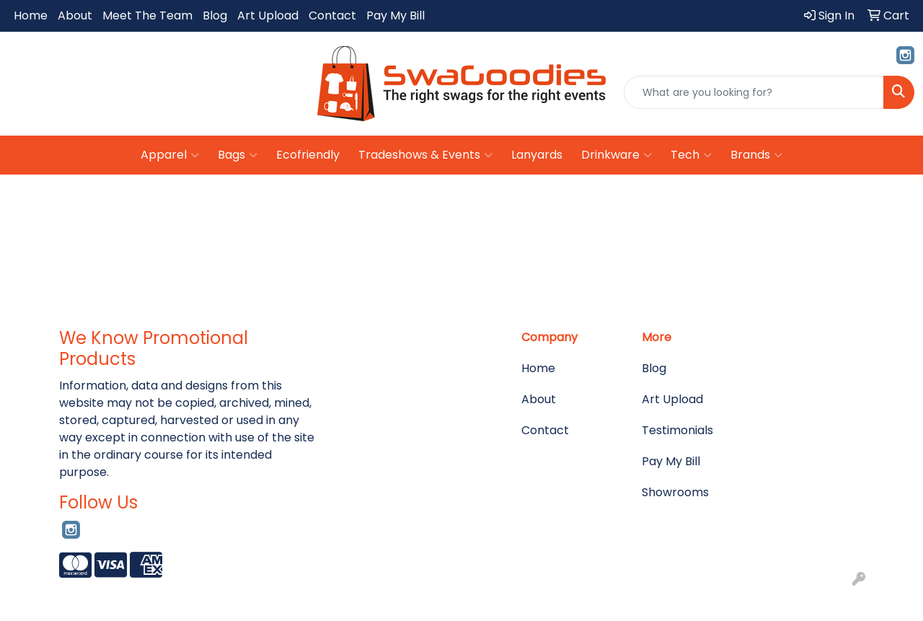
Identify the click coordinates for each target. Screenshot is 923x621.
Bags (237, 155)
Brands (756, 155)
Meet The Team (147, 15)
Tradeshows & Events (425, 155)
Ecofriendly (308, 154)
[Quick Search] (754, 92)
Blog (215, 15)
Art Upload (268, 15)
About (75, 15)
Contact (332, 15)
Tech (691, 155)
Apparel (170, 155)
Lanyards (536, 154)
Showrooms (675, 492)
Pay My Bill (395, 15)
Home (31, 15)
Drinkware (616, 155)
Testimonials (677, 430)
